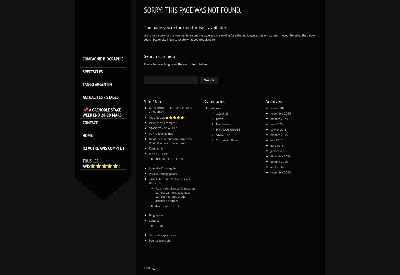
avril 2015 (276, 145)
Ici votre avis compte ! (103, 148)
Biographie (156, 215)
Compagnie (156, 148)
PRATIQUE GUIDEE (228, 129)
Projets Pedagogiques (163, 173)
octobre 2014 (279, 161)
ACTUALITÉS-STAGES (169, 159)
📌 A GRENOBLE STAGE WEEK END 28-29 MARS (102, 112)
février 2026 (278, 108)
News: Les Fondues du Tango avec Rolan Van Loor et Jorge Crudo (171, 140)
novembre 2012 (280, 172)
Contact (90, 123)
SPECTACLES (93, 71)
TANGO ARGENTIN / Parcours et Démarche (169, 181)
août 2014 (277, 167)
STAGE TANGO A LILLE (163, 128)
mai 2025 (276, 124)
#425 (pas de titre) (167, 206)
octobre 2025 (279, 118)
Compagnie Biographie (103, 59)
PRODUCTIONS (158, 153)
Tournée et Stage (227, 140)
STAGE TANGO (225, 134)
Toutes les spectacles (162, 235)
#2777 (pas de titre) (161, 133)
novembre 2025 (280, 113)
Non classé (223, 124)
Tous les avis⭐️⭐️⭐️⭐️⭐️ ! (101, 163)
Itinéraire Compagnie (162, 168)
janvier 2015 (278, 150)
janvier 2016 (278, 129)
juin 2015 (276, 140)
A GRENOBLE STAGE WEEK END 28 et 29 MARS (171, 110)
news (219, 118)
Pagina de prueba (160, 240)
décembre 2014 (280, 156)
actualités (222, 113)
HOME (88, 135)
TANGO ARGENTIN (97, 84)
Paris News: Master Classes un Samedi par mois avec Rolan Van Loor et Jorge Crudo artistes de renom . (175, 194)
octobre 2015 (279, 134)
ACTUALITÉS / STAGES (101, 97)
